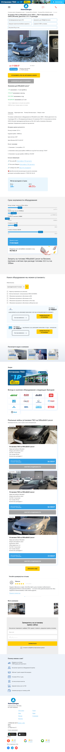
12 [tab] (37, 596)
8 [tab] (32, 596)
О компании (35, 716)
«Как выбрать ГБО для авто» (24, 161)
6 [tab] (30, 596)
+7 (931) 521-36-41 (13, 723)
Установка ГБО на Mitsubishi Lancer (45, 12)
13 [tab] (38, 596)
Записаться (32, 643)
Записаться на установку (44, 316)
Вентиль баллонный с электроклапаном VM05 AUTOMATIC (22, 294)
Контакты (20, 718)
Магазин (20, 716)
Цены (19, 713)
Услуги (34, 710)
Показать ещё (32, 568)
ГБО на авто (21, 710)
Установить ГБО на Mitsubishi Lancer (24, 75)
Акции (33, 713)
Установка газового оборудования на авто (16, 12)
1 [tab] (24, 596)
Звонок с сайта (21, 723)
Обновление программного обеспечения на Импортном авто (22, 303)
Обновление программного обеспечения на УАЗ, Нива (21, 300)
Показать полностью (14, 593)
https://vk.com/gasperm (25, 167)
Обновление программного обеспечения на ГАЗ (19, 298)
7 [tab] (31, 596)
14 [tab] (39, 596)
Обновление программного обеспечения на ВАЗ (19, 296)
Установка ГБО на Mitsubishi (31, 12)
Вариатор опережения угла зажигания (17, 291)
